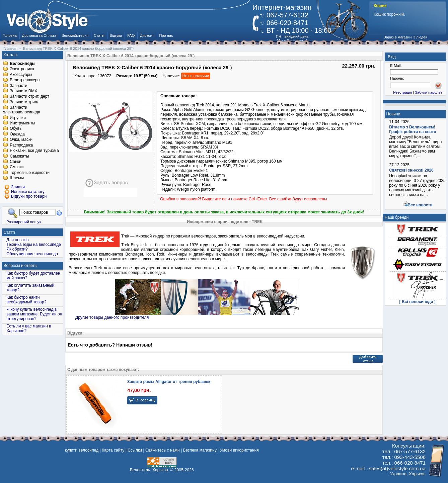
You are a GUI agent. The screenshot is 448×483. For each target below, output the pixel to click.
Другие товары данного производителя (112, 317)
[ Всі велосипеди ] (417, 301)
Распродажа (21, 145)
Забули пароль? (428, 92)
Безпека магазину (200, 450)
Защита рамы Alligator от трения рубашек (168, 381)
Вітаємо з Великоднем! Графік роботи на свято (412, 129)
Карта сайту (113, 450)
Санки (15, 161)
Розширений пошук (23, 221)
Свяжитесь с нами (162, 450)
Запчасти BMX (23, 91)
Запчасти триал (25, 102)
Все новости (420, 205)
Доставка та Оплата (39, 35)
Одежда (17, 134)
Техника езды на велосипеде (33, 244)
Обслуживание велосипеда (32, 254)
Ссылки (135, 450)
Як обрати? (17, 249)
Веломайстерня (75, 35)
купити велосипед (81, 450)
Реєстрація (402, 92)
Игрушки (18, 117)
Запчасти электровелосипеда (21, 110)
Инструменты (22, 123)
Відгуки (116, 35)
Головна (10, 35)
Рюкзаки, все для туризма (34, 151)
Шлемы (17, 178)
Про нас (166, 35)
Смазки (16, 167)
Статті (99, 35)
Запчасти (18, 85)
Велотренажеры (25, 80)
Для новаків (17, 239)
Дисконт (147, 35)
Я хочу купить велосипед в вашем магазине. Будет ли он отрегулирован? (34, 314)
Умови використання (239, 450)
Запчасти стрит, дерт (29, 96)
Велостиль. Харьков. (149, 470)
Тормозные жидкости (30, 172)
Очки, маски (21, 139)
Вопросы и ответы (21, 265)
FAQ (131, 35)
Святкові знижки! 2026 (411, 170)
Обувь (15, 128)
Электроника (22, 69)
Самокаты (19, 156)
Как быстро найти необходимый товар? (26, 299)
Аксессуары (21, 74)
